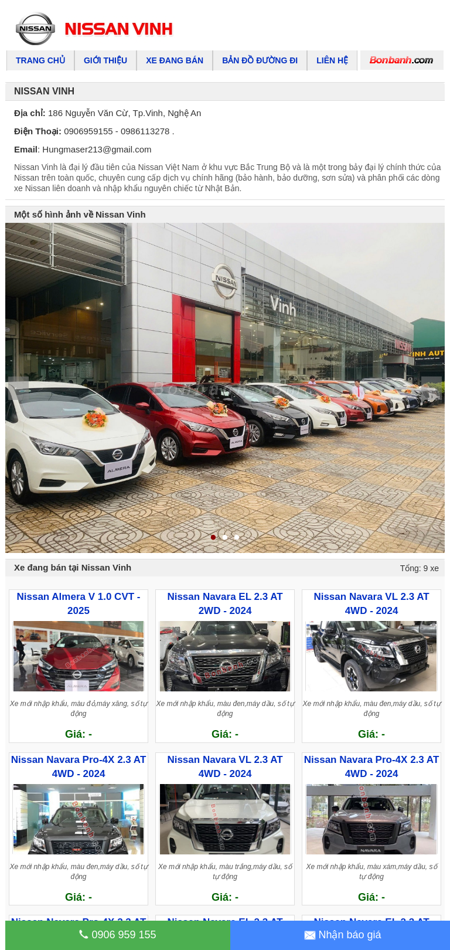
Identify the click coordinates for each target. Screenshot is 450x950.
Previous (18, 388)
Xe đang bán (174, 60)
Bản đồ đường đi (260, 60)
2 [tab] (225, 538)
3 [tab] (237, 538)
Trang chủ (40, 60)
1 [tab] (213, 538)
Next (431, 388)
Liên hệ (332, 60)
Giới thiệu (105, 60)
